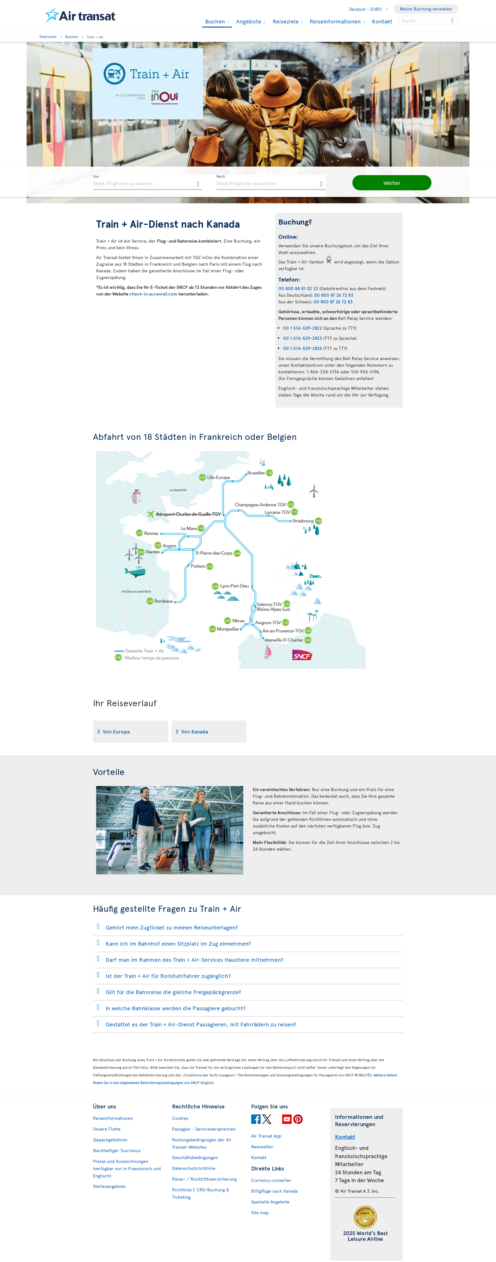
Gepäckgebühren (110, 1140)
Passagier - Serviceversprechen (204, 1129)
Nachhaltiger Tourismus (116, 1150)
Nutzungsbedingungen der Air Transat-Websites (202, 1143)
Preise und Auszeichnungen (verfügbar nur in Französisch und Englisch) (127, 1168)
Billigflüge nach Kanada (274, 1191)
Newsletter (262, 1147)
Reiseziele (285, 21)
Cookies (180, 1118)
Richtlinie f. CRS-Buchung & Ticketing (200, 1193)
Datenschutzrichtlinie (193, 1168)
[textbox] (147, 182)
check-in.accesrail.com (153, 294)
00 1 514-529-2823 (302, 338)
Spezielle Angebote (270, 1202)
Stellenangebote (109, 1186)
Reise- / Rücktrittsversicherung (204, 1179)
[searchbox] (428, 20)
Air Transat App (266, 1136)
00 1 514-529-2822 (302, 328)
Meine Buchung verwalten (426, 9)
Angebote (248, 21)
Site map (260, 1212)
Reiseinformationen (334, 21)
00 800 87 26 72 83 (333, 295)
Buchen (214, 22)
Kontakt (382, 21)
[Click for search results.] (452, 20)
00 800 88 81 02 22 (298, 288)
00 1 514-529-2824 (302, 348)
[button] (384, 182)
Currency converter (271, 1180)
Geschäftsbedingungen (195, 1157)
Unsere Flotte (107, 1129)
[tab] (130, 731)
